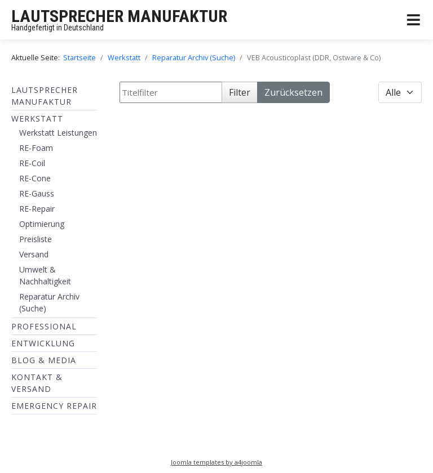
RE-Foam (36, 147)
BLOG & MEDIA (43, 360)
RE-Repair (37, 208)
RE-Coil (32, 163)
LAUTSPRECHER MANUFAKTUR (119, 16)
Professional (44, 326)
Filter (239, 92)
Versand (33, 254)
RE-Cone (35, 178)
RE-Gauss (36, 193)
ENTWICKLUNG (43, 343)
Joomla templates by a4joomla (216, 462)
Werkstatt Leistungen (58, 132)
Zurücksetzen (293, 92)
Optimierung (41, 223)
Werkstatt (37, 118)
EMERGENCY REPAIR (54, 405)
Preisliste (35, 239)
